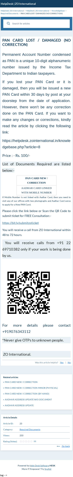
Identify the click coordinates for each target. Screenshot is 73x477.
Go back (63, 446)
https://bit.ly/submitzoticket (20, 223)
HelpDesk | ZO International (18, 3)
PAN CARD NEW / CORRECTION (21, 382)
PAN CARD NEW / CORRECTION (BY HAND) (27, 393)
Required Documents (30, 429)
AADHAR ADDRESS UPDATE (19, 405)
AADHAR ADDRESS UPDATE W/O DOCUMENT (28, 399)
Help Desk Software (39, 465)
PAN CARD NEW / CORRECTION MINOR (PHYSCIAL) (31, 388)
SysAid (48, 469)
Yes (61, 362)
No (69, 362)
